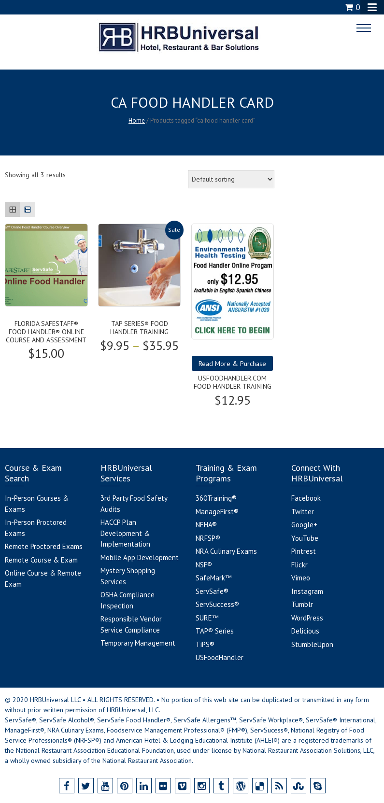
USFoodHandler (219, 657)
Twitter (302, 511)
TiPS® (205, 644)
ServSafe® (212, 591)
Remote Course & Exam (41, 559)
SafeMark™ (213, 577)
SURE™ (207, 617)
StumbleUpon (312, 644)
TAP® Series (215, 630)
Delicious (305, 630)
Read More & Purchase (232, 363)
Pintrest (303, 551)
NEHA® (206, 524)
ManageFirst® (217, 511)
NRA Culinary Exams (226, 551)
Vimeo (300, 577)
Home (136, 120)
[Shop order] (231, 179)
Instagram (307, 591)
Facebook (306, 498)
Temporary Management (137, 643)
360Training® (216, 498)
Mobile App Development (139, 557)
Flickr (299, 564)
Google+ (304, 524)
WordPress (307, 617)
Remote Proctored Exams (44, 546)
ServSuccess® (217, 604)
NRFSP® (208, 538)
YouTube (304, 538)
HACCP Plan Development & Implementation (125, 533)
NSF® (204, 564)
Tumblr (302, 604)
